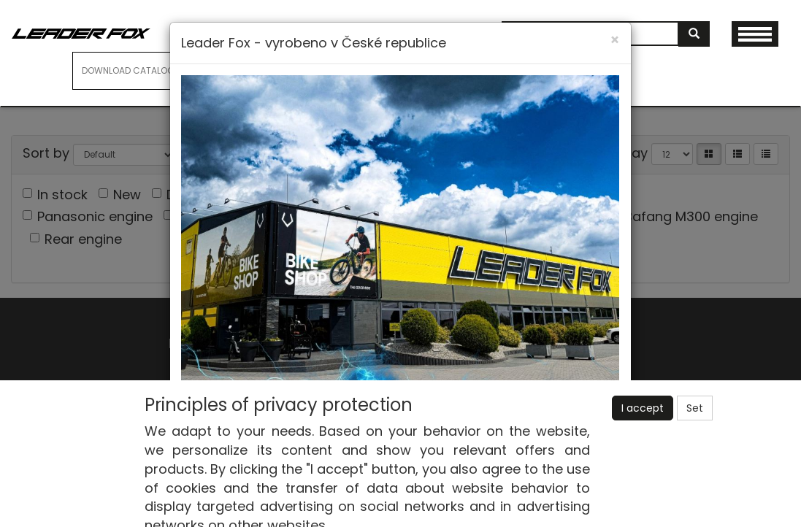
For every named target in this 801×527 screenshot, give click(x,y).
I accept (642, 408)
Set (694, 408)
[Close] (615, 39)
